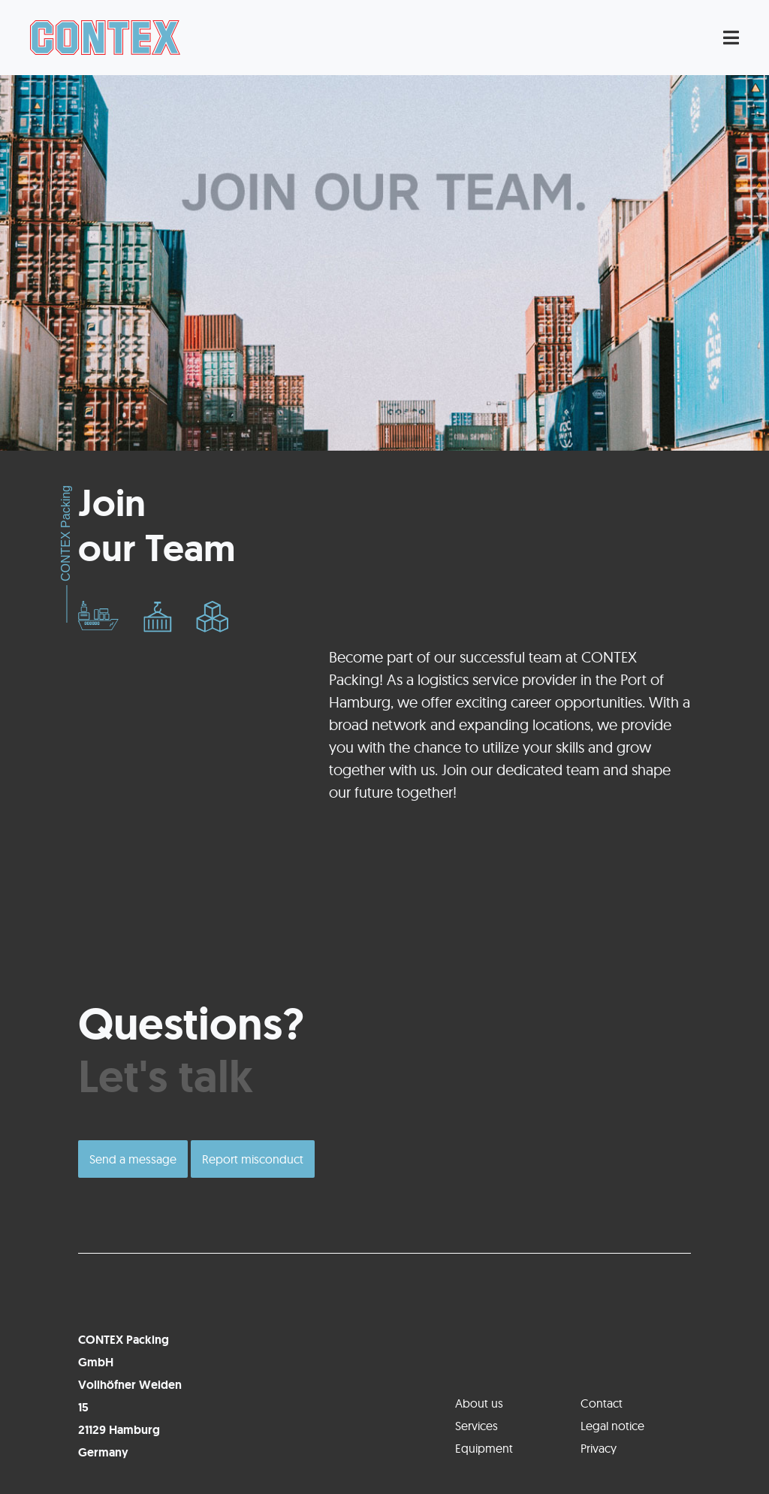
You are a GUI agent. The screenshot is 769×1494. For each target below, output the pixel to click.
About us (479, 1403)
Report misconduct (252, 1159)
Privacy (599, 1448)
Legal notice (612, 1425)
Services (476, 1425)
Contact (602, 1403)
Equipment (484, 1448)
